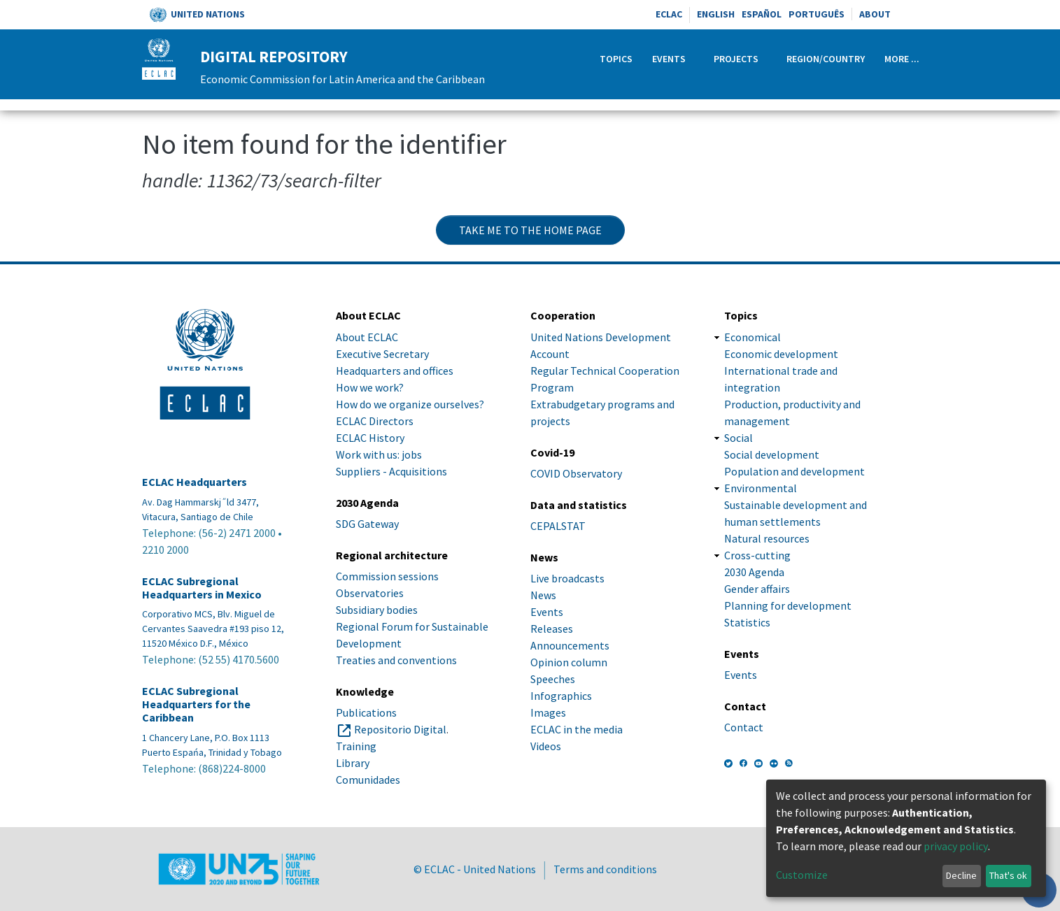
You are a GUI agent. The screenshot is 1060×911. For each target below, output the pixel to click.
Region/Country (825, 58)
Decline (961, 875)
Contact (743, 727)
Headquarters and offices (394, 371)
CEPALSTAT (558, 526)
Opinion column (568, 662)
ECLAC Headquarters (194, 482)
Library (352, 763)
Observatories (370, 593)
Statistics (747, 622)
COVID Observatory (576, 473)
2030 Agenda (754, 572)
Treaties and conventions (396, 660)
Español (762, 14)
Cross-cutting (757, 555)
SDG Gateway (367, 524)
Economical (752, 337)
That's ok (1008, 875)
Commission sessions (387, 576)
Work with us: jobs (379, 454)
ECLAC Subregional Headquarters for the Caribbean (196, 704)
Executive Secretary (382, 354)
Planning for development (787, 605)
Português (817, 14)
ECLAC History (370, 438)
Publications (366, 712)
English (716, 14)
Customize (802, 875)
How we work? (370, 387)
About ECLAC (367, 337)
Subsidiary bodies (377, 610)
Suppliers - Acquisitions (391, 471)
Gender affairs (757, 589)
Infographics (561, 696)
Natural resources (767, 538)
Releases (551, 629)
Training (356, 746)
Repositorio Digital (400, 729)
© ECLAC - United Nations (475, 869)
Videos (545, 746)
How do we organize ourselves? (410, 404)
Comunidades (368, 780)
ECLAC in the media (576, 729)
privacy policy (956, 846)
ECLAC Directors (375, 421)
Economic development (781, 354)
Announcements (569, 645)
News (543, 595)
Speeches (552, 679)
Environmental (760, 488)
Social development (771, 454)
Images (548, 712)
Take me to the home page (530, 230)
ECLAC (669, 14)
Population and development (794, 471)
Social (738, 438)
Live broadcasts (567, 578)
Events (669, 58)
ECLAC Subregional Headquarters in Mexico (202, 588)
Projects (736, 58)
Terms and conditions (605, 869)
